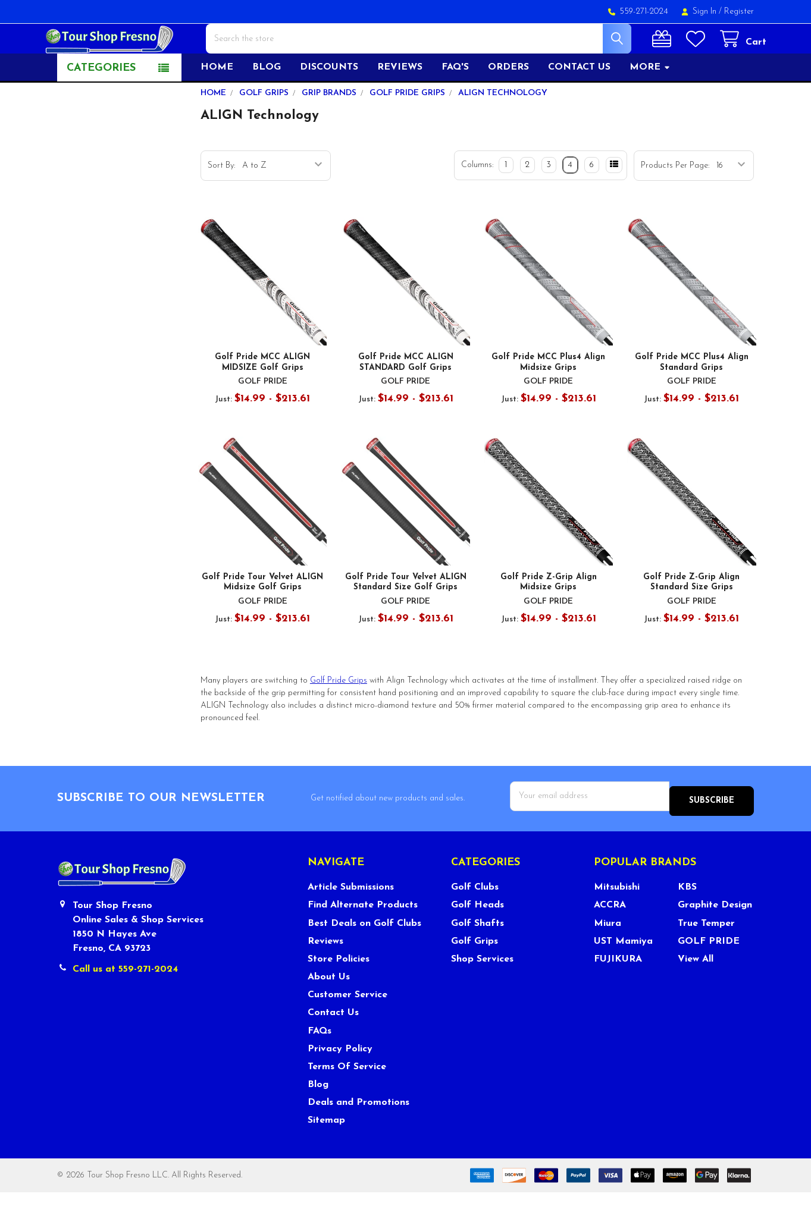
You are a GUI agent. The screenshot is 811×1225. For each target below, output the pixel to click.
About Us (329, 1010)
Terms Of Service (347, 1100)
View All (695, 992)
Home (217, 105)
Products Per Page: (675, 203)
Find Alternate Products (363, 938)
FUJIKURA (618, 992)
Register (739, 11)
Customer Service (347, 1028)
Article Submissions (351, 920)
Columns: (477, 203)
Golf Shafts (477, 956)
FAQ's (455, 105)
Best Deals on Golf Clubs (364, 956)
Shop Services (482, 992)
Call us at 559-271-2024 (125, 1002)
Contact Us (333, 1046)
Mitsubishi (617, 920)
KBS (687, 920)
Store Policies (339, 992)
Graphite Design (715, 938)
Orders (508, 105)
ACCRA (610, 938)
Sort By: (221, 203)
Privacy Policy (340, 1082)
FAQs (319, 1064)
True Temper (706, 956)
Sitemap (326, 1153)
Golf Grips (474, 974)
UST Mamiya (623, 974)
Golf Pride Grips (338, 718)
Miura (607, 956)
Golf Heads (477, 938)
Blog (266, 105)
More (650, 105)
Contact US (579, 105)
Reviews (399, 105)
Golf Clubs (475, 920)
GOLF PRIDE (709, 974)
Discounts (329, 105)
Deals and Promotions (358, 1136)
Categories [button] (101, 106)
